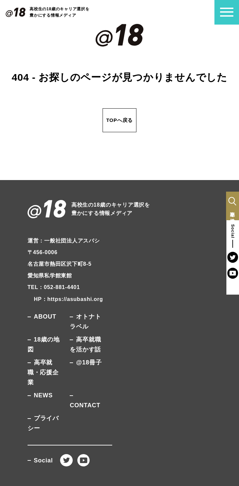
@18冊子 (89, 362)
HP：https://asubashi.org (68, 299)
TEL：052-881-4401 (54, 287)
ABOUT (45, 316)
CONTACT (85, 405)
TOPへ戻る (119, 120)
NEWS (43, 395)
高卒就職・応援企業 (43, 372)
